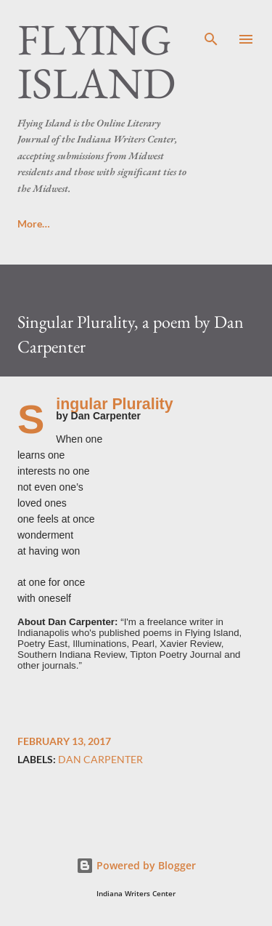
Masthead (198, 223)
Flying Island (96, 61)
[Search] (211, 26)
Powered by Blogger (136, 865)
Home (31, 223)
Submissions (110, 223)
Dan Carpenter (100, 759)
